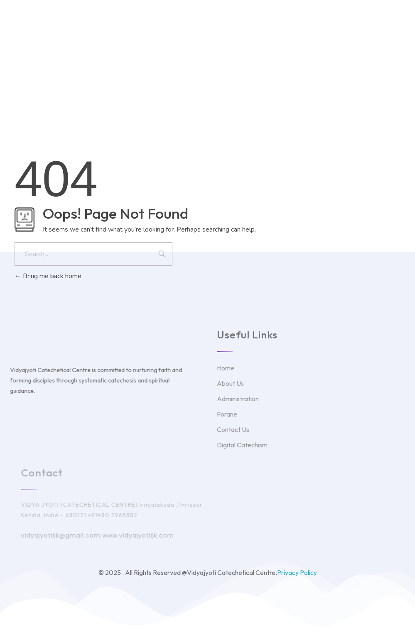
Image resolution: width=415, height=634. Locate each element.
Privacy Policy (297, 572)
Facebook (241, 47)
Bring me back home (48, 276)
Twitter (202, 47)
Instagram (283, 47)
